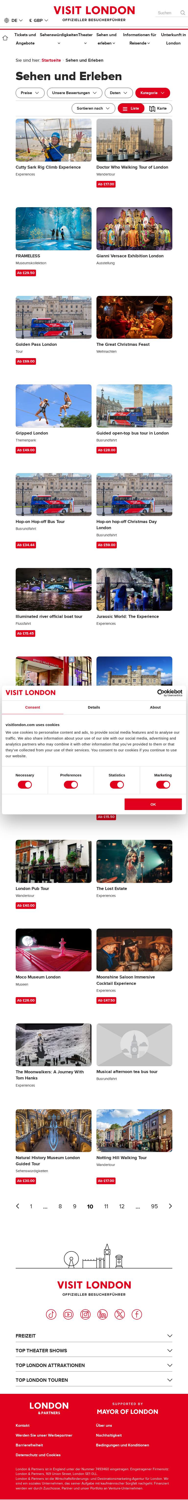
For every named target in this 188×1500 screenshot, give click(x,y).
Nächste (170, 1206)
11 (106, 1206)
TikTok (51, 1314)
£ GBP (39, 20)
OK (153, 804)
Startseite (51, 60)
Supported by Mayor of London (127, 1408)
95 (154, 1206)
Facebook (137, 1314)
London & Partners (49, 1408)
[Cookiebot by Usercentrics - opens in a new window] (161, 693)
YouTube (68, 1314)
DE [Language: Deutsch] (18, 20)
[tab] (131, 108)
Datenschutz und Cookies (38, 1455)
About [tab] (155, 707)
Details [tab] (94, 707)
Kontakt (22, 1425)
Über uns (104, 1425)
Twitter (120, 1314)
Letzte (17, 1206)
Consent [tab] (32, 707)
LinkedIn (102, 1314)
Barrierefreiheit (29, 1445)
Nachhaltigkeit (109, 1435)
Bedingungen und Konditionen (122, 1445)
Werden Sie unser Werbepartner (44, 1435)
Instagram (85, 1314)
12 (122, 1206)
